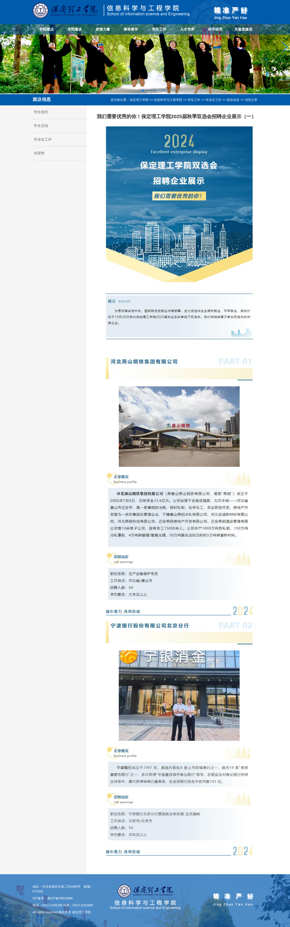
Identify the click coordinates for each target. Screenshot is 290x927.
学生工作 (159, 29)
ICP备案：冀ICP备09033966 (53, 898)
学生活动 (41, 126)
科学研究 (215, 29)
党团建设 (74, 29)
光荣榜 (39, 153)
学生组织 (41, 112)
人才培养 (187, 29)
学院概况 (46, 29)
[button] (143, 90)
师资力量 (103, 29)
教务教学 (131, 29)
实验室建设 (243, 29)
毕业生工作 (213, 100)
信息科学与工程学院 (168, 100)
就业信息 (233, 100)
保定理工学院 (139, 100)
